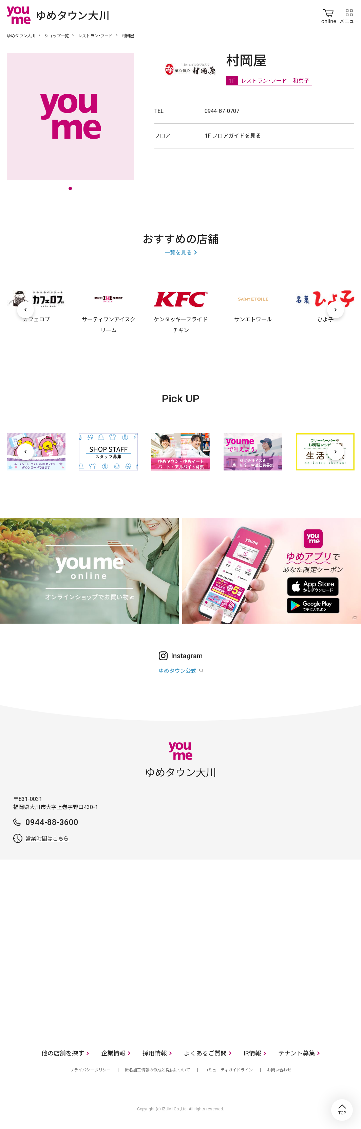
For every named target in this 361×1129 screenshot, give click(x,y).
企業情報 (113, 1053)
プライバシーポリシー (90, 1070)
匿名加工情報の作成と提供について (157, 1070)
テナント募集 (296, 1053)
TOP (342, 1110)
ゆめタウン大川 (21, 36)
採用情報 (154, 1053)
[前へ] (25, 309)
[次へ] (335, 309)
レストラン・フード (95, 36)
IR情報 (252, 1053)
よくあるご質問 (205, 1053)
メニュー (349, 15)
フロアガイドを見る (236, 136)
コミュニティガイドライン (228, 1070)
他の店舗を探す (62, 1053)
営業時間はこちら (47, 838)
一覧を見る (178, 252)
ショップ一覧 (56, 36)
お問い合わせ (279, 1070)
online (329, 15)
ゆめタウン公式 (177, 671)
